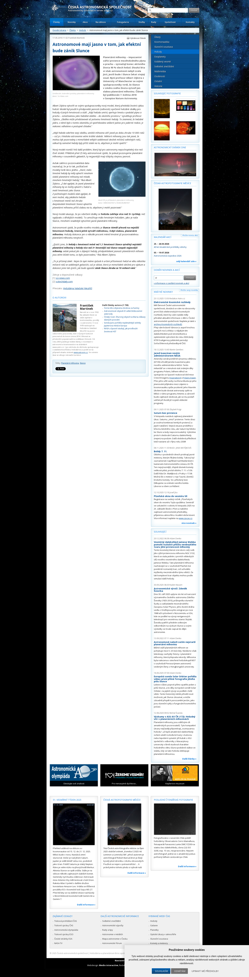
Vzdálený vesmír (162, 61)
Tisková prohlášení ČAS (65, 921)
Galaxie (154, 925)
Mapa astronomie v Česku (115, 938)
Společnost (170, 22)
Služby (141, 22)
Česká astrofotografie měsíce (172, 183)
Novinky (72, 22)
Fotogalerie (123, 22)
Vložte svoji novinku (189, 290)
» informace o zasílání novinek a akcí (171, 283)
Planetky (154, 929)
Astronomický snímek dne (170, 147)
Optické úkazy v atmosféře (163, 934)
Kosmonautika (161, 41)
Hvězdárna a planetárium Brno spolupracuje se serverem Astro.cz (122, 953)
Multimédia (160, 71)
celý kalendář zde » (186, 261)
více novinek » (189, 523)
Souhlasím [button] (161, 971)
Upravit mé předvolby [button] (205, 971)
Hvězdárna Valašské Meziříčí (77, 288)
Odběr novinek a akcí (167, 269)
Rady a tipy (107, 929)
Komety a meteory (159, 943)
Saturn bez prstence (165, 412)
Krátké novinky (163, 291)
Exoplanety (160, 56)
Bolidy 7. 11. (160, 451)
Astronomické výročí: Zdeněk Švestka (170, 590)
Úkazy (157, 36)
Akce (85, 22)
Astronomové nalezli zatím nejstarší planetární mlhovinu (174, 643)
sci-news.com (63, 278)
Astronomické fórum (112, 943)
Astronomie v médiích (112, 934)
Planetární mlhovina (70, 363)
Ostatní (158, 81)
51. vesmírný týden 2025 (67, 799)
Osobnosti (159, 76)
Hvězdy (82, 30)
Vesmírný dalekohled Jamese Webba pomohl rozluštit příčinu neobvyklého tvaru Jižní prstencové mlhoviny (175, 544)
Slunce (83, 363)
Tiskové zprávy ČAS (63, 925)
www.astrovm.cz (81, 352)
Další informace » (86, 904)
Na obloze (101, 22)
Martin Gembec (176, 349)
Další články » (189, 758)
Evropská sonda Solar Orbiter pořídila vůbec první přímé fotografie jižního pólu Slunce (175, 679)
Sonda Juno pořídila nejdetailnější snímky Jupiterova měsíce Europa (122, 324)
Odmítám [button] (179, 971)
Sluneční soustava (163, 46)
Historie (158, 86)
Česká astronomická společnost (72, 953)
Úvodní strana (59, 30)
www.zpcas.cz (185, 518)
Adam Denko (175, 538)
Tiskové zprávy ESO (63, 934)
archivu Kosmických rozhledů (168, 324)
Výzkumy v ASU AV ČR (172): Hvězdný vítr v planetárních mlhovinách (174, 718)
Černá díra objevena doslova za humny (121, 308)
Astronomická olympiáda (66, 929)
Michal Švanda (176, 713)
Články (56, 22)
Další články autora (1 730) (115, 305)
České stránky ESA (63, 938)
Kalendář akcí (162, 237)
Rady (153, 22)
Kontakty (190, 22)
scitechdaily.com (64, 281)
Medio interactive (108, 965)
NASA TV (58, 943)
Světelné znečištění (164, 66)
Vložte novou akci (190, 235)
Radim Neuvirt (176, 585)
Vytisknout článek (138, 38)
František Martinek (76, 38)
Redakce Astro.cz (177, 298)
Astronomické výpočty (112, 925)
